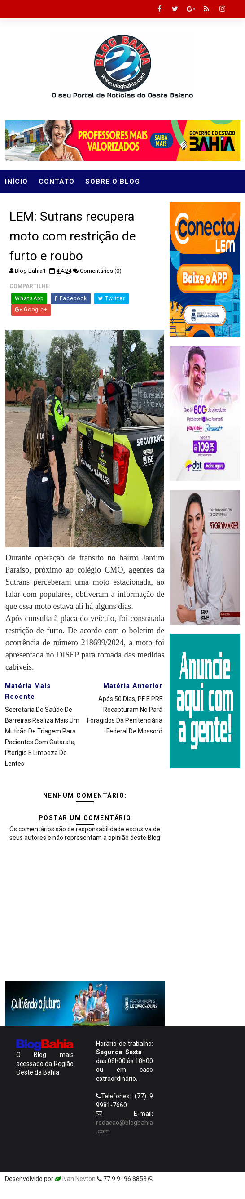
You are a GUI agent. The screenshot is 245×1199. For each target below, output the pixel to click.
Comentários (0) (101, 270)
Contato (56, 182)
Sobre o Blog (112, 182)
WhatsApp (29, 298)
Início (16, 182)
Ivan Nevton (79, 1178)
